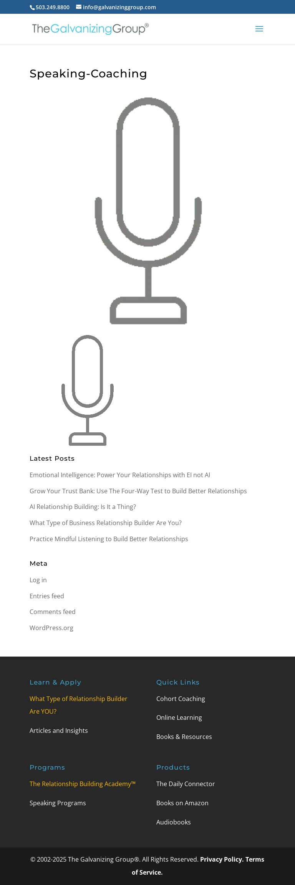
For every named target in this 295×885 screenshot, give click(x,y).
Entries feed (47, 596)
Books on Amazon (182, 803)
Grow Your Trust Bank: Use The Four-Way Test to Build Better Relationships (138, 491)
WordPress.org (51, 628)
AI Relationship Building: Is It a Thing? (83, 506)
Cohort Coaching (180, 699)
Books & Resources (184, 736)
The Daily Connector (185, 784)
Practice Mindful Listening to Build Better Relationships (109, 539)
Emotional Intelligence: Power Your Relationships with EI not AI (120, 475)
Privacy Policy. (222, 859)
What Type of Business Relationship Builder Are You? (106, 523)
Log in (38, 580)
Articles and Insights (59, 730)
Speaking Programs (58, 803)
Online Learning (179, 717)
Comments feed (53, 612)
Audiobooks (173, 822)
